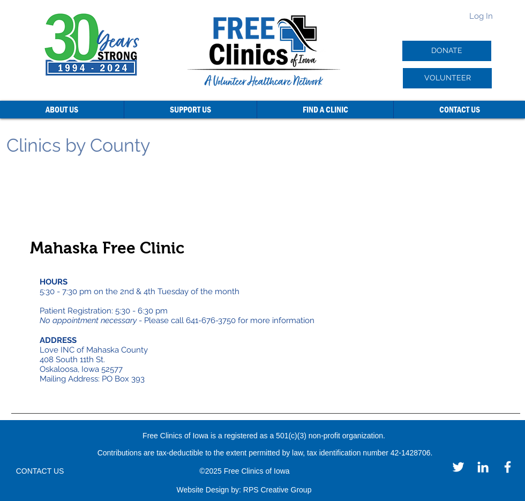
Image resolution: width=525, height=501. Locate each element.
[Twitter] (458, 467)
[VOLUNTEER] (447, 78)
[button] (62, 109)
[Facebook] (507, 467)
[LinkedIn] (483, 467)
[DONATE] (446, 51)
